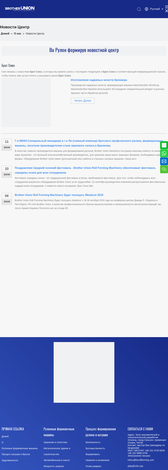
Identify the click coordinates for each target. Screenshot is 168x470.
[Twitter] (92, 414)
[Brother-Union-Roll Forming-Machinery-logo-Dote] (84, 372)
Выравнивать (93, 454)
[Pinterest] (109, 414)
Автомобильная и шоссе (57, 460)
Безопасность (93, 442)
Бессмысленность (95, 448)
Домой (5, 436)
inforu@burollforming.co (140, 460)
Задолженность (10, 460)
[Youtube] (75, 414)
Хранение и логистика (55, 442)
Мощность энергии (54, 466)
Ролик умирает (93, 466)
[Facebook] (59, 414)
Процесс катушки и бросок (16, 454)
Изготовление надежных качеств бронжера (99, 80)
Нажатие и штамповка (97, 460)
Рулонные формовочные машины (20, 448)
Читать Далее (82, 100)
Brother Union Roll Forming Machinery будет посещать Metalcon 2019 (59, 195)
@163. (135, 466)
